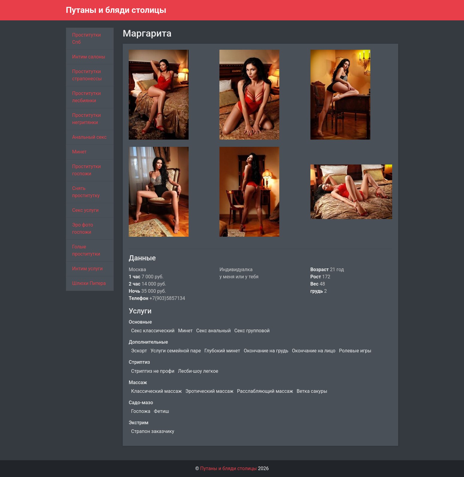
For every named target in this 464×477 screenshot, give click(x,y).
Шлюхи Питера (89, 283)
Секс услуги (85, 210)
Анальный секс (89, 137)
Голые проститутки (86, 250)
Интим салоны (88, 57)
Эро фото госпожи (82, 228)
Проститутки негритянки (86, 118)
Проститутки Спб (86, 38)
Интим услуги (87, 268)
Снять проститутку (86, 191)
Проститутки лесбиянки (86, 96)
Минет (79, 152)
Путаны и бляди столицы (116, 10)
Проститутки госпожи (86, 170)
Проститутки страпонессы (87, 75)
